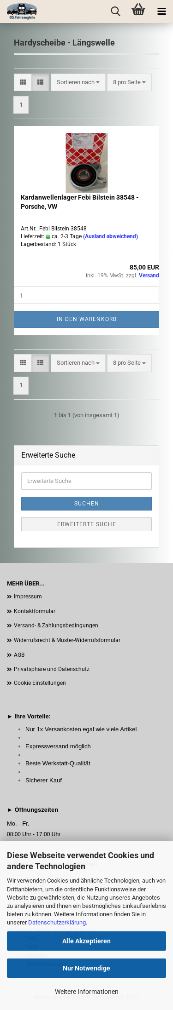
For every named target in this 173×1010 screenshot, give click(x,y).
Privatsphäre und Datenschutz (51, 669)
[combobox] (78, 83)
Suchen (86, 503)
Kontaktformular (34, 611)
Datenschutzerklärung (57, 922)
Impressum (28, 596)
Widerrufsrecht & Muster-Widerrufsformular (67, 640)
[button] (23, 83)
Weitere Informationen (87, 991)
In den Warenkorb (87, 319)
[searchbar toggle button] (115, 11)
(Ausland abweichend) (110, 236)
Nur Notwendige (86, 968)
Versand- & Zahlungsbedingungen (56, 625)
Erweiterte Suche (86, 524)
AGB (19, 655)
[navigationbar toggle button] (161, 11)
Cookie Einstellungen (40, 683)
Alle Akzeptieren (86, 941)
